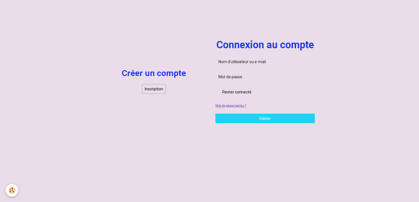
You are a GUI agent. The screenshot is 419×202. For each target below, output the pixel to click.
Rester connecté (233, 92)
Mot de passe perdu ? (230, 105)
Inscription (154, 89)
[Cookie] (12, 190)
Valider (265, 118)
